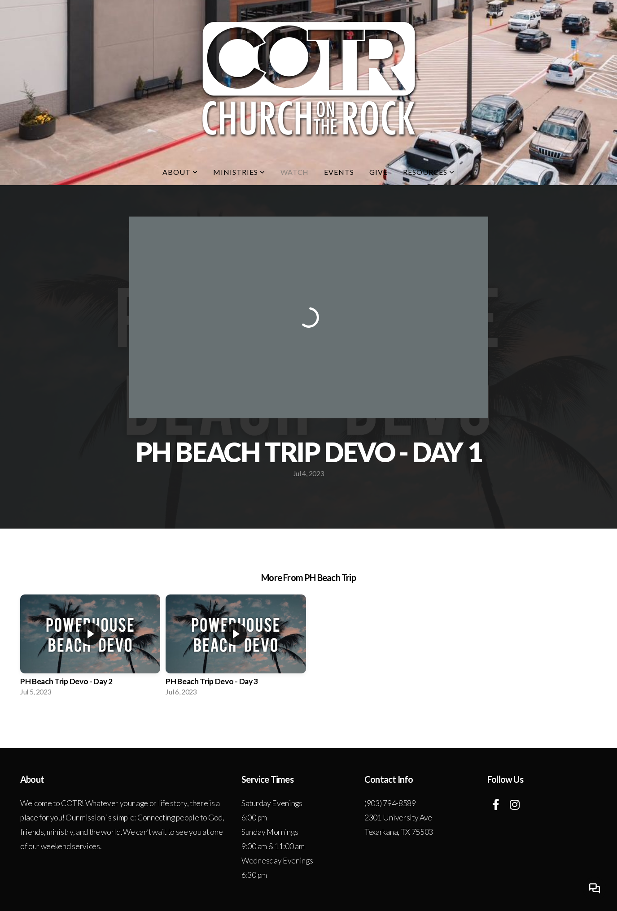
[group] (90, 648)
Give (378, 172)
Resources (429, 172)
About (180, 172)
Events (339, 172)
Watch (294, 172)
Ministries (239, 172)
